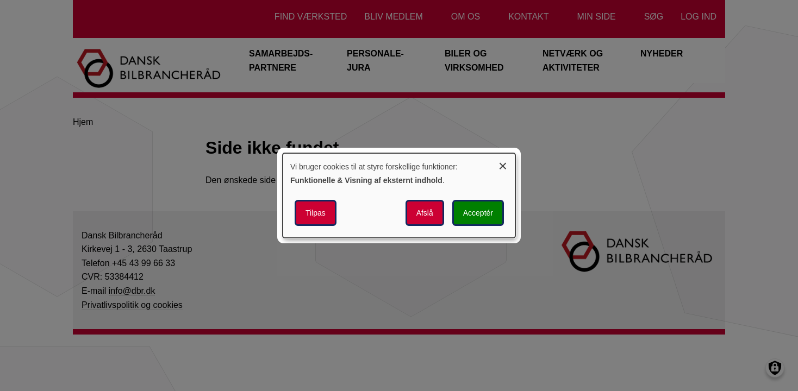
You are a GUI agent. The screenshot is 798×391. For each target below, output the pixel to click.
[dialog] (399, 195)
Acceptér (478, 213)
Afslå (424, 213)
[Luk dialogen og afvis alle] (503, 164)
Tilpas (316, 213)
